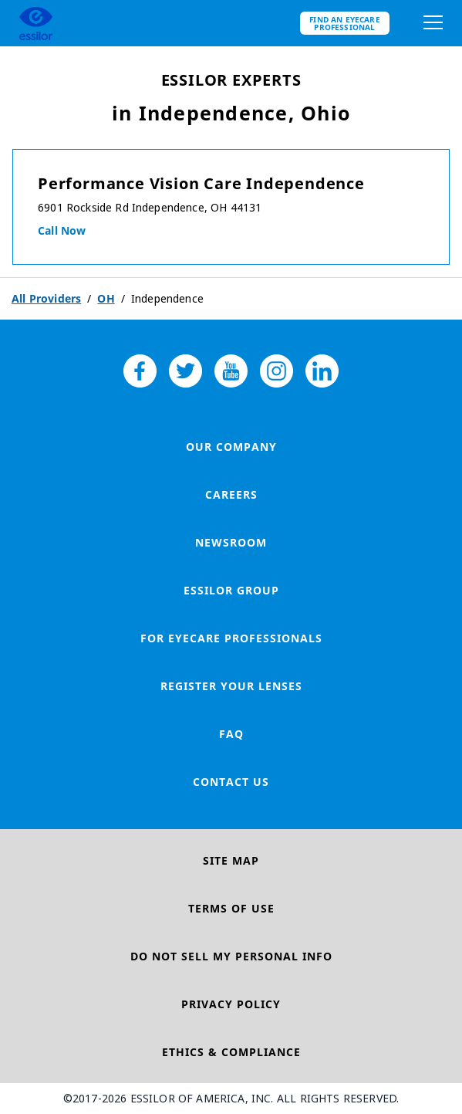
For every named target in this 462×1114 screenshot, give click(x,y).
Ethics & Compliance (231, 1052)
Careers (231, 494)
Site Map (231, 860)
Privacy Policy (231, 1004)
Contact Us (231, 781)
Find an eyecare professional (344, 23)
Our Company (231, 446)
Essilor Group (231, 590)
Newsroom (231, 542)
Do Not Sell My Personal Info (231, 956)
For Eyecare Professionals (231, 638)
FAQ (231, 733)
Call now (62, 230)
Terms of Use (231, 908)
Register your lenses (231, 686)
